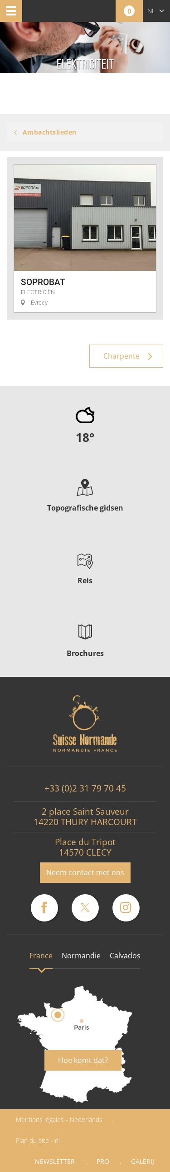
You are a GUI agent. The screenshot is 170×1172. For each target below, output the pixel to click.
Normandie (81, 956)
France (41, 956)
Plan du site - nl (38, 1140)
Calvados (125, 956)
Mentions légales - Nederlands (59, 1119)
